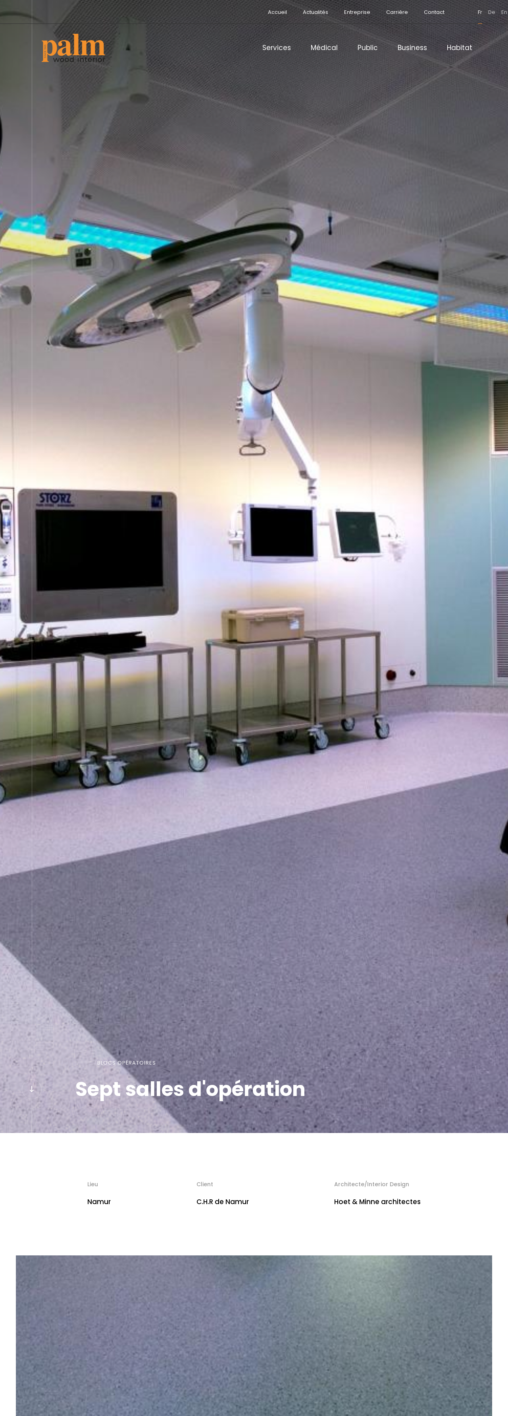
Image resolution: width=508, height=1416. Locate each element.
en (469, 12)
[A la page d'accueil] (73, 48)
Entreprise (322, 12)
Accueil (242, 12)
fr (445, 12)
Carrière (362, 12)
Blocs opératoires (126, 1063)
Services (276, 47)
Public (368, 47)
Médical (324, 47)
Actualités (280, 12)
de (456, 12)
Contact (399, 12)
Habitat (459, 47)
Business (412, 47)
